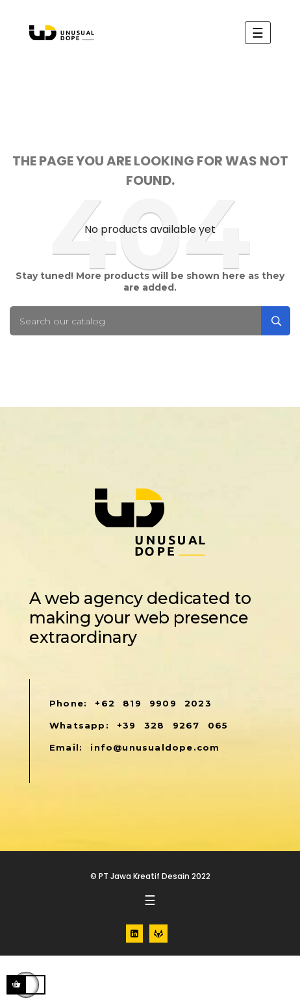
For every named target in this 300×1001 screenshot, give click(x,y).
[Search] (150, 320)
